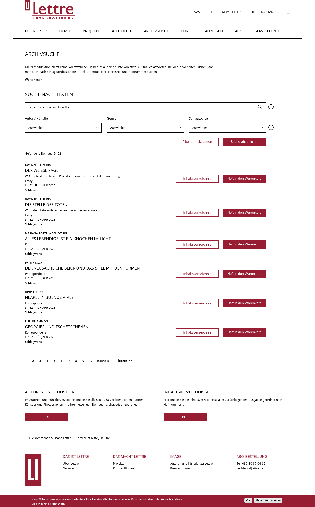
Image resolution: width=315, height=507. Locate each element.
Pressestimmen (180, 468)
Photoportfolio (35, 274)
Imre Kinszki (34, 263)
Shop (251, 12)
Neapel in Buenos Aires (49, 297)
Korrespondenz (35, 303)
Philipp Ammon (36, 321)
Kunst (187, 31)
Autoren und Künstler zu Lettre (191, 463)
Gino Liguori (34, 292)
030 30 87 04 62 (253, 463)
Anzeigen (214, 31)
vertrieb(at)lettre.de (250, 468)
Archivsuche (156, 31)
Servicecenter (269, 31)
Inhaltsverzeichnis (197, 178)
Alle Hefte (122, 31)
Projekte (91, 31)
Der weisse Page (41, 170)
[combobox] (63, 128)
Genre (111, 118)
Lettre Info (36, 31)
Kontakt (268, 12)
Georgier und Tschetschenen (56, 326)
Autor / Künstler (37, 118)
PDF (46, 416)
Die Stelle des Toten (46, 204)
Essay (29, 181)
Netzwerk (69, 468)
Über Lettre (71, 463)
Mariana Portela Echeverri (46, 233)
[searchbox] (63, 127)
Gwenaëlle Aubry (38, 165)
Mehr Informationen (268, 500)
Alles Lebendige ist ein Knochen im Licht (68, 238)
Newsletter (231, 12)
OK (248, 500)
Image (65, 31)
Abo (239, 31)
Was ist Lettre (204, 12)
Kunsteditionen (123, 468)
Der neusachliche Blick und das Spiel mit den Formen (82, 268)
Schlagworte (198, 118)
